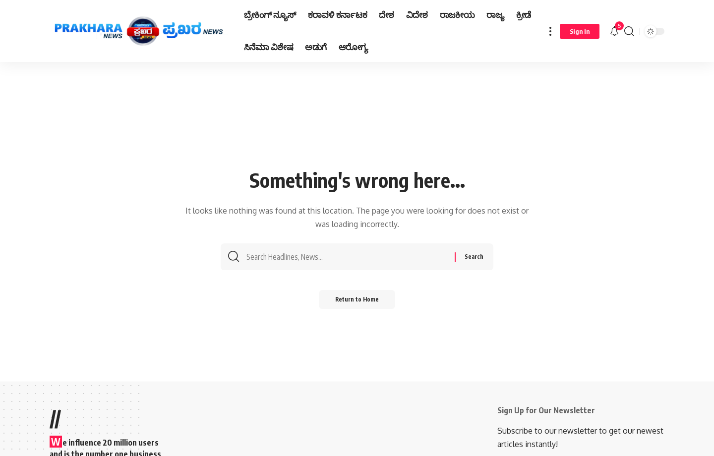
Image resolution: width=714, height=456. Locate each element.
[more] (550, 31)
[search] (629, 31)
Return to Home (357, 302)
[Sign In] (579, 31)
